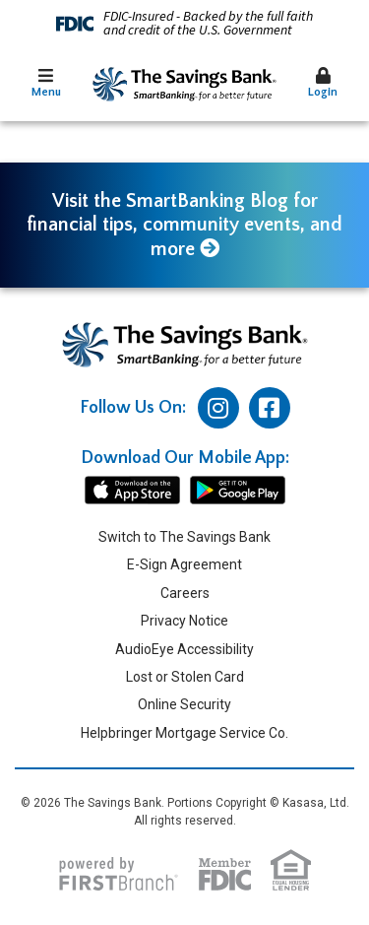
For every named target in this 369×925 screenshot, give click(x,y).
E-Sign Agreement (184, 564)
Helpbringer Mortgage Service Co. (184, 733)
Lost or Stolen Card (185, 677)
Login (322, 83)
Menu (46, 83)
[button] (46, 84)
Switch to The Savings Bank (184, 537)
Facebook (269, 408)
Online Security (184, 704)
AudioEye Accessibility (184, 649)
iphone (132, 490)
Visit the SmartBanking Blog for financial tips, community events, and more (184, 225)
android (237, 490)
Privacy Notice (184, 620)
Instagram (218, 408)
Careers (185, 593)
